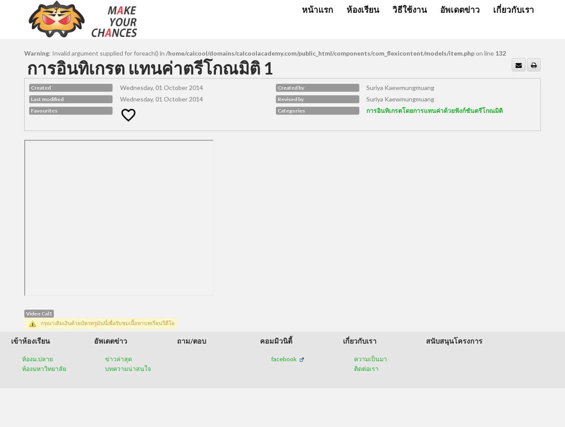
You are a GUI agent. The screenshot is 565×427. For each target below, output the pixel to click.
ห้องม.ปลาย (37, 359)
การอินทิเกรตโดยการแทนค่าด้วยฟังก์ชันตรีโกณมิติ (434, 110)
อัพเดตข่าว (460, 9)
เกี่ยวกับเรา (513, 9)
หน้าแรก (317, 9)
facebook (287, 359)
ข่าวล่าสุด (118, 359)
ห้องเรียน (363, 9)
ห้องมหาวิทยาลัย (44, 368)
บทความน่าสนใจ (128, 368)
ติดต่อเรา (366, 368)
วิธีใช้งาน (409, 9)
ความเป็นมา (370, 359)
